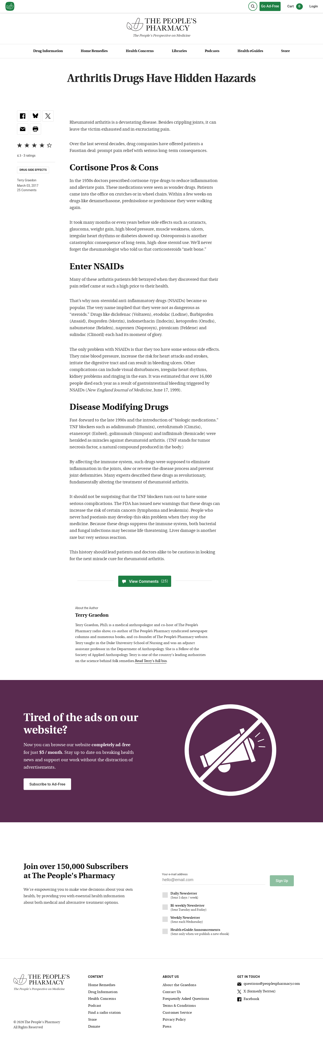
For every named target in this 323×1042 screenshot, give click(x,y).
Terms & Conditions (179, 1004)
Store (285, 51)
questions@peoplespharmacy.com (268, 983)
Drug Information (48, 51)
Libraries (179, 51)
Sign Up (282, 879)
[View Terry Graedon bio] (142, 616)
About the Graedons (179, 983)
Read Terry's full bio (150, 661)
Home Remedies (94, 51)
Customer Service (177, 1011)
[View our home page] (9, 6)
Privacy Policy (174, 1018)
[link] (22, 116)
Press (167, 1025)
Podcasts (212, 51)
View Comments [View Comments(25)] (144, 581)
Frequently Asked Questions (186, 997)
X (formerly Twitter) (256, 990)
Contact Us (172, 990)
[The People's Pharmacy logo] (161, 25)
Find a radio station (104, 1011)
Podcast (94, 1004)
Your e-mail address (175, 874)
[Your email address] (213, 881)
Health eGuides (250, 51)
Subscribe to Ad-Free (47, 784)
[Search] (252, 6)
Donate (94, 1025)
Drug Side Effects (33, 169)
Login (314, 6)
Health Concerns (140, 51)
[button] (35, 129)
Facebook (248, 998)
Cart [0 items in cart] (295, 6)
